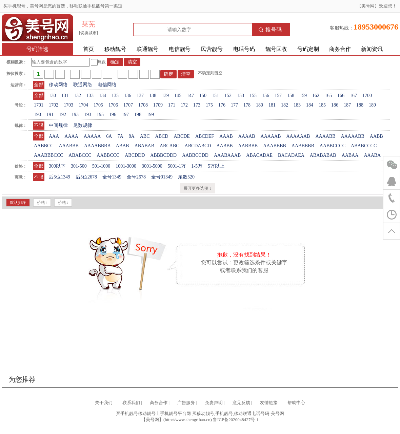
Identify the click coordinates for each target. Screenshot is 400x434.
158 (290, 95)
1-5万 (196, 166)
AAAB (226, 136)
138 (152, 95)
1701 (38, 105)
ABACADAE (259, 155)
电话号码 (244, 49)
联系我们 (131, 402)
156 (265, 95)
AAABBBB (274, 145)
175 (209, 105)
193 (75, 114)
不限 (38, 125)
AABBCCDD (195, 155)
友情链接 (269, 402)
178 (247, 105)
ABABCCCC (364, 145)
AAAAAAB (298, 136)
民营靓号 (212, 49)
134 (102, 95)
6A (109, 136)
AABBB (224, 145)
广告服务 (186, 402)
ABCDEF (204, 136)
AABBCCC (108, 155)
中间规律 (58, 125)
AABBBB (248, 145)
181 (272, 105)
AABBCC (44, 145)
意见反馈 (241, 402)
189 (372, 105)
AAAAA (92, 136)
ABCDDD (135, 155)
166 (340, 95)
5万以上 (216, 166)
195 (100, 114)
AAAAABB (352, 136)
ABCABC (169, 145)
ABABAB (144, 145)
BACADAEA (291, 155)
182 (284, 105)
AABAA (350, 155)
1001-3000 (126, 166)
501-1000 (101, 166)
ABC (145, 136)
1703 (68, 105)
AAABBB (69, 145)
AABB (376, 136)
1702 (53, 105)
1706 (113, 105)
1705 (98, 105)
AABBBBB (303, 145)
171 (171, 105)
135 (115, 95)
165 (328, 95)
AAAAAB (271, 136)
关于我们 (104, 402)
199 (150, 114)
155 (253, 95)
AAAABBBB (97, 145)
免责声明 (214, 402)
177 (234, 105)
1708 (143, 105)
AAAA (71, 136)
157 (278, 95)
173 (196, 105)
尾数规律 (82, 125)
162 (315, 95)
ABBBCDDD (163, 155)
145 (177, 95)
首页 (88, 49)
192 (62, 114)
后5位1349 (59, 177)
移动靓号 (115, 49)
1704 (83, 105)
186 (334, 105)
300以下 (57, 166)
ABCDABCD (198, 145)
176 (221, 105)
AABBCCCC (332, 145)
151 (215, 95)
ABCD (161, 136)
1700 (367, 95)
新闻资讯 (372, 49)
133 (90, 95)
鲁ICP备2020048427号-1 (236, 419)
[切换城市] (88, 33)
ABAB (122, 145)
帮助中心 (296, 402)
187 (347, 105)
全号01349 (162, 177)
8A (132, 136)
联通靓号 (147, 49)
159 (303, 95)
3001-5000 (152, 166)
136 (127, 95)
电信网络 (107, 84)
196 (112, 114)
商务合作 (340, 49)
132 (77, 95)
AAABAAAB (227, 155)
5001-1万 (177, 166)
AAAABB (325, 136)
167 (353, 95)
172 (184, 105)
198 (137, 114)
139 (165, 95)
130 (52, 95)
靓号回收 (276, 49)
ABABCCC (79, 155)
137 (140, 95)
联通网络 (82, 84)
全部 (38, 84)
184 (309, 105)
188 (359, 105)
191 (50, 114)
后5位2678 (86, 177)
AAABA (372, 155)
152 (228, 95)
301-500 (79, 166)
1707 (128, 105)
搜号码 (270, 30)
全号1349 (111, 177)
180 (259, 105)
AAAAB (246, 136)
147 (190, 95)
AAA (54, 136)
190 (37, 114)
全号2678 (136, 177)
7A (120, 136)
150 (202, 95)
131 (64, 95)
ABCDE (181, 136)
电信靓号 (180, 49)
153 (240, 95)
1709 (158, 105)
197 (125, 114)
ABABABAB (323, 155)
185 (322, 105)
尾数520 (186, 177)
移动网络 (58, 84)
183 (297, 105)
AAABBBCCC (48, 155)
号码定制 (308, 49)
